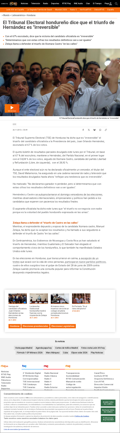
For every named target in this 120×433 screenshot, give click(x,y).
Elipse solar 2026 (79, 352)
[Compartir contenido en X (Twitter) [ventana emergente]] (89, 129)
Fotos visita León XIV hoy (93, 348)
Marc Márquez (53, 352)
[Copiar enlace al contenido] (106, 129)
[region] (60, 411)
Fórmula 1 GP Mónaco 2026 (30, 352)
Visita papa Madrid (23, 348)
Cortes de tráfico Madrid (66, 348)
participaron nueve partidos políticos (85, 261)
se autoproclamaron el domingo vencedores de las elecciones (68, 194)
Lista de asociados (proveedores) (16, 429)
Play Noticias (97, 352)
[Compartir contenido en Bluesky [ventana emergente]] (94, 129)
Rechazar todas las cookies (108, 411)
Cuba (65, 352)
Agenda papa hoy (44, 348)
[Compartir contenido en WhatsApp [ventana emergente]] (100, 129)
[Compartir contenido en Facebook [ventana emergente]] (83, 129)
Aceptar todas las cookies (108, 403)
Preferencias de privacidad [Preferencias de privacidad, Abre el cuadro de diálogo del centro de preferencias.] (108, 419)
